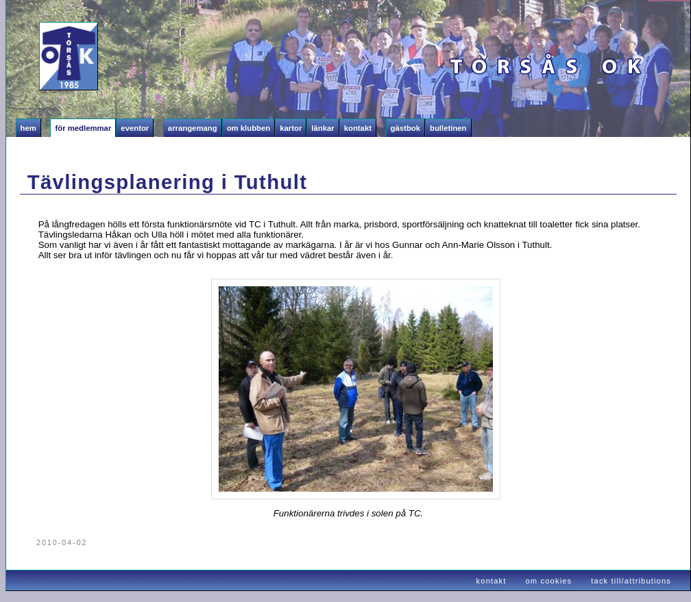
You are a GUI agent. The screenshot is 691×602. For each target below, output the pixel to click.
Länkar (322, 128)
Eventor (135, 128)
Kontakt (358, 128)
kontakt (491, 581)
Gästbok (405, 128)
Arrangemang (192, 128)
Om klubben (249, 128)
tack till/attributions (631, 581)
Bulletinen (448, 128)
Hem (28, 128)
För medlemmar (83, 128)
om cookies (549, 581)
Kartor (291, 128)
